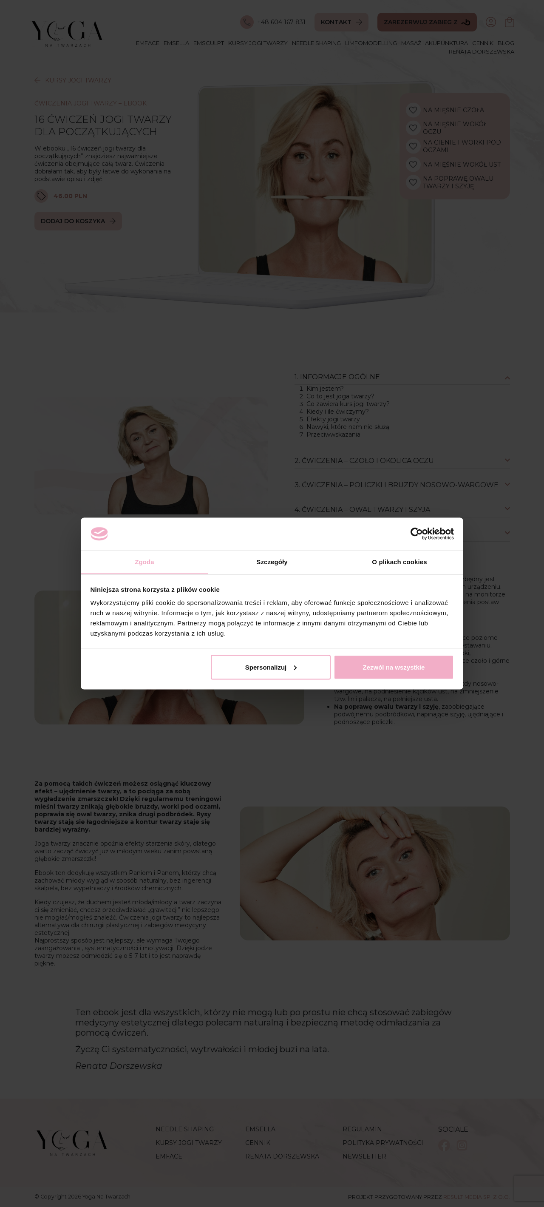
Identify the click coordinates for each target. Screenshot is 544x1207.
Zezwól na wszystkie (394, 667)
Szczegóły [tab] (271, 561)
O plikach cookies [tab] (399, 561)
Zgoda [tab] (144, 561)
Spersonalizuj (271, 667)
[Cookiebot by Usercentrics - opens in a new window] (417, 533)
